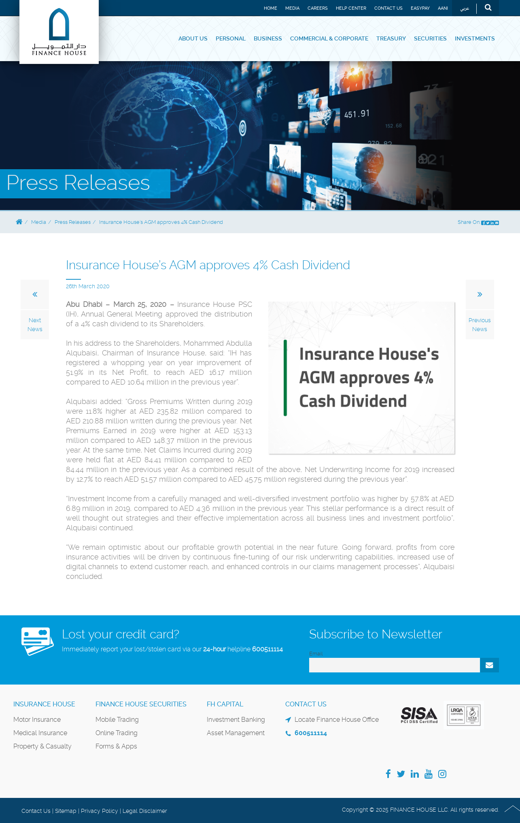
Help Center (351, 8)
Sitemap (65, 811)
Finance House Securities (141, 704)
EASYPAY (420, 8)
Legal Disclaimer (145, 811)
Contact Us (388, 8)
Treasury (391, 38)
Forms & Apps (116, 746)
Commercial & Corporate (329, 38)
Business (268, 38)
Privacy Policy (99, 811)
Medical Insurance (40, 733)
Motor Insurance (37, 719)
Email (316, 654)
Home (270, 8)
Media (292, 8)
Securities (430, 38)
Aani (443, 8)
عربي (464, 8)
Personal (231, 38)
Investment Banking (236, 719)
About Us (193, 38)
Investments (475, 38)
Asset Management (236, 733)
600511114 (267, 649)
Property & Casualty (42, 746)
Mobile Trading (117, 719)
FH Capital (225, 704)
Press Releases (73, 222)
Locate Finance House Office (337, 719)
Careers (318, 8)
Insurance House (44, 704)
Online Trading (117, 733)
